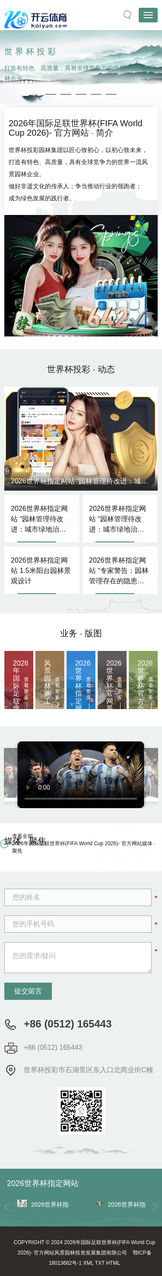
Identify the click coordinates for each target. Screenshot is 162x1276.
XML (88, 1263)
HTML (113, 1263)
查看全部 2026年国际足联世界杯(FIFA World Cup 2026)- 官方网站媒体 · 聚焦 (83, 843)
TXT (100, 1263)
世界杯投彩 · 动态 (81, 369)
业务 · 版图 (81, 633)
